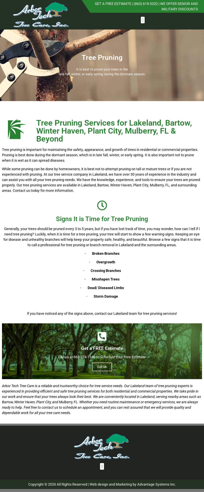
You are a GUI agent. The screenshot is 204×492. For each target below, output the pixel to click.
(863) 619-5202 (146, 4)
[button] (143, 20)
